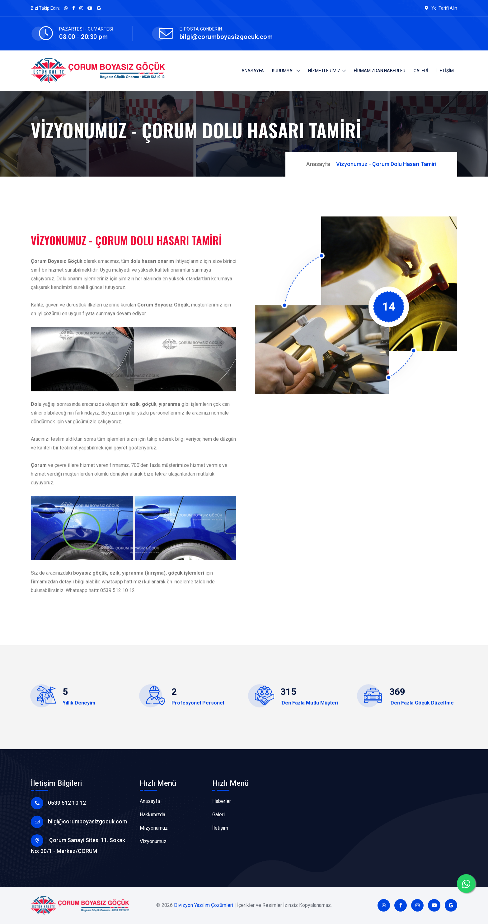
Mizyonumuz (154, 828)
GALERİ (421, 70)
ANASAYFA (253, 70)
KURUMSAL (283, 70)
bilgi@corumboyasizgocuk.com (226, 36)
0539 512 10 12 (67, 802)
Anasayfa (318, 164)
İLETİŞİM (445, 70)
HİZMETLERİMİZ (324, 70)
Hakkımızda (152, 814)
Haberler (221, 801)
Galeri (218, 814)
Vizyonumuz (153, 841)
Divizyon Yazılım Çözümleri (203, 905)
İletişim (220, 828)
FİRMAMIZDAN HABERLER (380, 70)
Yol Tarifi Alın (441, 8)
